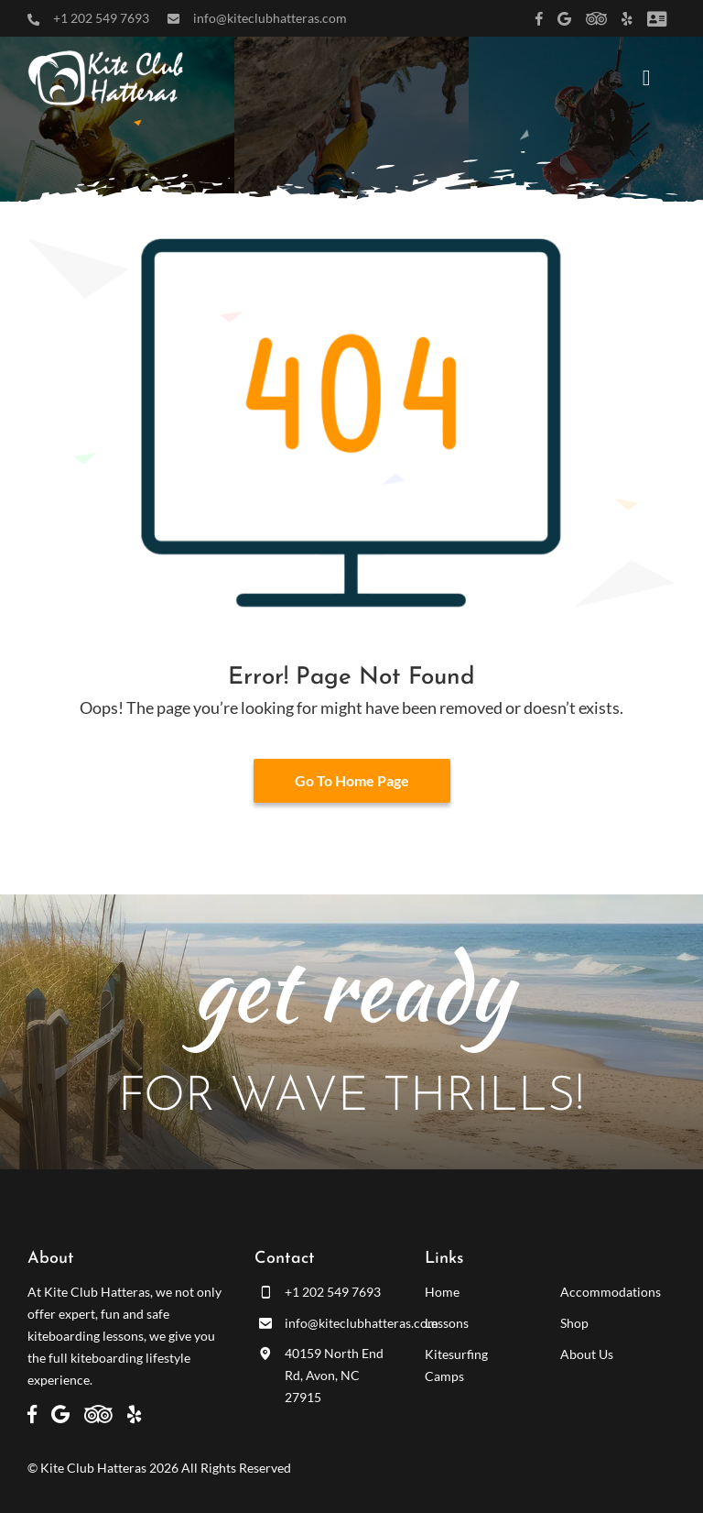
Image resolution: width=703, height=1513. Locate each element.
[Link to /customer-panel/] (656, 18)
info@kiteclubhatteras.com (270, 18)
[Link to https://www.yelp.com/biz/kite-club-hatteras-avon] (627, 19)
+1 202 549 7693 (101, 18)
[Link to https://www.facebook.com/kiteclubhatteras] (539, 19)
